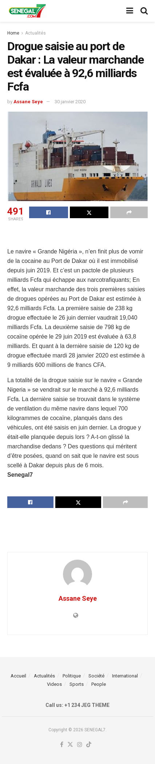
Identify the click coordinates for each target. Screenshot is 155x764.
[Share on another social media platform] (129, 212)
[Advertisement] (77, 236)
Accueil (18, 676)
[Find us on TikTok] (88, 745)
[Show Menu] (129, 11)
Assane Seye (28, 101)
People (98, 684)
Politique (72, 676)
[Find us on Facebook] (61, 745)
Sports (76, 684)
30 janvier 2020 (70, 101)
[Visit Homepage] (27, 11)
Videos (54, 684)
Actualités (35, 33)
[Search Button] (144, 11)
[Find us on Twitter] (70, 745)
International (125, 676)
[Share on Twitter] (89, 212)
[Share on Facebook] (48, 212)
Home (13, 33)
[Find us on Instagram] (79, 745)
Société (96, 676)
